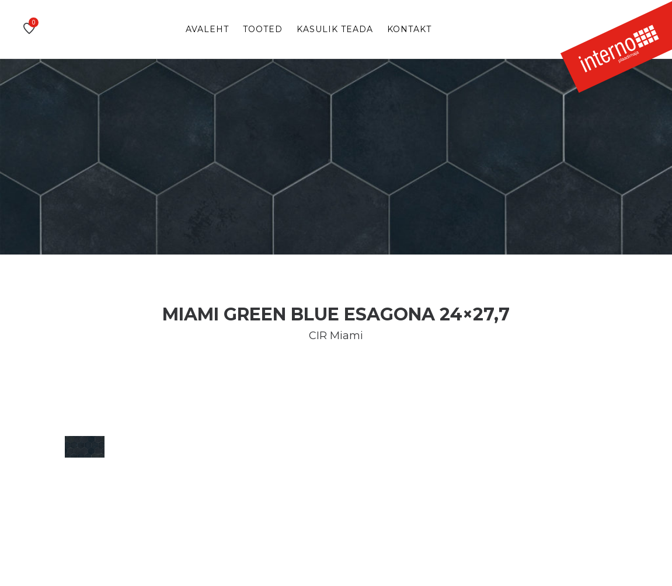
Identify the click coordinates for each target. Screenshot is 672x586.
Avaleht (207, 29)
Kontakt (409, 29)
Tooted (263, 29)
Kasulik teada (335, 29)
